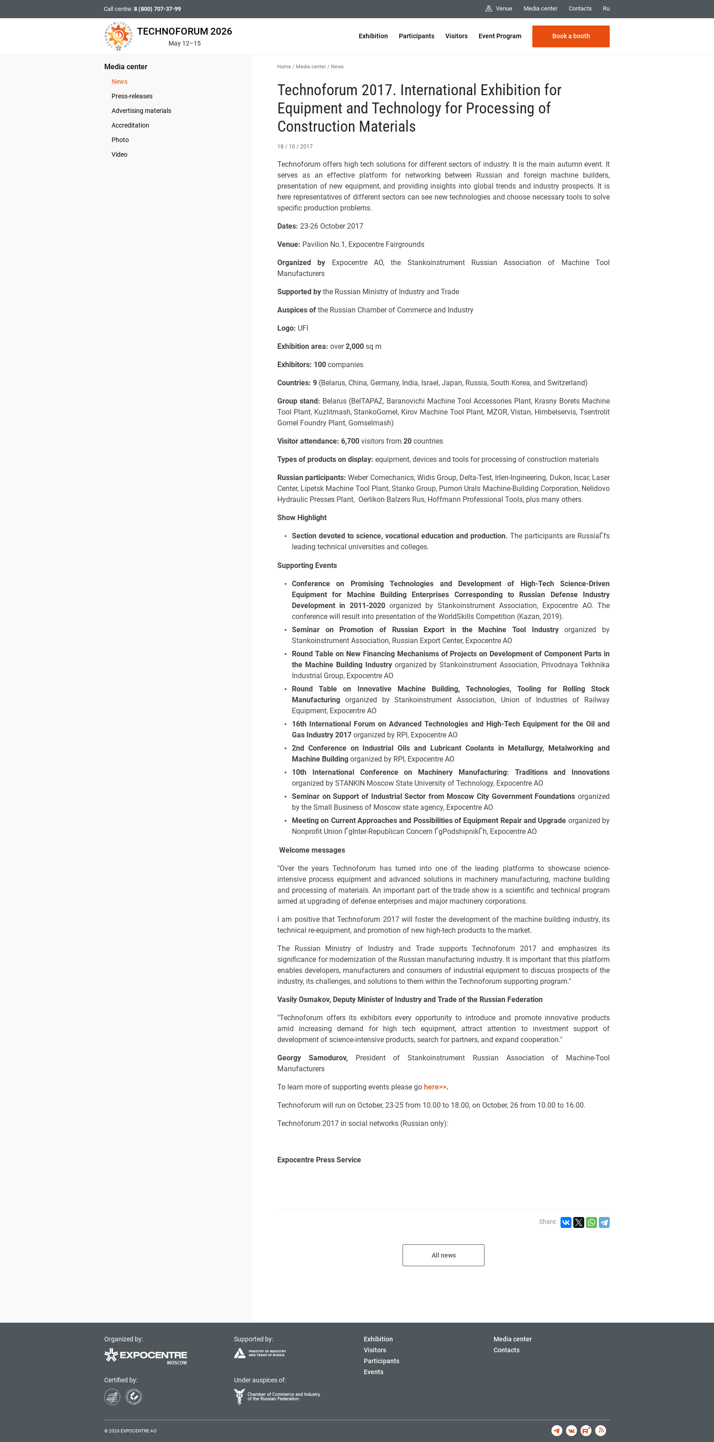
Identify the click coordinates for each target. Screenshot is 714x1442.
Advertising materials (141, 110)
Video (120, 154)
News (120, 81)
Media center (126, 66)
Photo (120, 139)
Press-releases (132, 96)
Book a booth (571, 36)
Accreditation (130, 125)
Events (373, 1372)
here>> (435, 1087)
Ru (606, 8)
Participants (416, 36)
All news (444, 1255)
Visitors (456, 36)
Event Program (500, 36)
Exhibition (373, 36)
